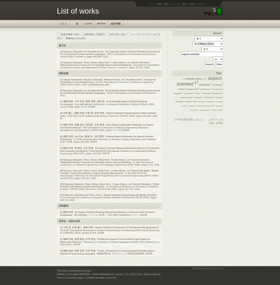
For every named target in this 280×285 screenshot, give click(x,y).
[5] (61, 124)
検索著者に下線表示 (93, 34)
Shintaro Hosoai (112, 79)
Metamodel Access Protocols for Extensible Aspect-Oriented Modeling (96, 65)
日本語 (191, 4)
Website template (202, 268)
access (198, 93)
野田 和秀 (90, 101)
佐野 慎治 (79, 239)
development (218, 93)
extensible (205, 84)
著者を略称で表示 (69, 34)
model (181, 89)
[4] (61, 113)
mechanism (198, 97)
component (192, 106)
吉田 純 (100, 101)
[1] (61, 51)
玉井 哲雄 (99, 124)
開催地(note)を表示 (74, 38)
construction (194, 110)
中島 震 (89, 113)
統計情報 (116, 23)
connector (219, 106)
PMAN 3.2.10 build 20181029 (73, 274)
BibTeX (101, 23)
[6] (61, 136)
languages (178, 93)
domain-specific (187, 97)
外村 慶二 (68, 113)
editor (221, 110)
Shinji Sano (103, 62)
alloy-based (202, 102)
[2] (61, 62)
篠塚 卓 (88, 136)
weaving (188, 102)
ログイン (202, 4)
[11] (62, 195)
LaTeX (88, 23)
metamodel (189, 93)
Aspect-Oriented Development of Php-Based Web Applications (126, 227)
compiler (184, 106)
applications (211, 102)
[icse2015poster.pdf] (98, 84)
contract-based (205, 110)
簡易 (159, 4)
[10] (62, 184)
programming (193, 89)
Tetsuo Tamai (90, 62)
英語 (184, 4)
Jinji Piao (79, 136)
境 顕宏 (89, 124)
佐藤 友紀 (79, 124)
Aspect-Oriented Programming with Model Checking (130, 195)
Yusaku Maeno (118, 62)
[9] (61, 170)
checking (219, 102)
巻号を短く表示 (116, 34)
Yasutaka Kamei (95, 51)
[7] (61, 148)
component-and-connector (206, 106)
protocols (219, 97)
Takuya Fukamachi (72, 79)
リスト (63, 23)
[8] (61, 159)
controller (214, 110)
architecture (205, 89)
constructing (207, 93)
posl (88, 270)
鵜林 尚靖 (68, 101)
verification (179, 102)
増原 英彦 (79, 250)
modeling (218, 85)
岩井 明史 (99, 113)
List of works (78, 11)
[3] (61, 101)
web (195, 102)
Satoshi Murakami (140, 62)
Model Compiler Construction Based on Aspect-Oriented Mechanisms (109, 171)
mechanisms (209, 97)
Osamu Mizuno (152, 274)
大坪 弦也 (79, 101)
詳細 (165, 4)
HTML (219, 123)
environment (217, 89)
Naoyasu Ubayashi (72, 51)
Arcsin (219, 268)
